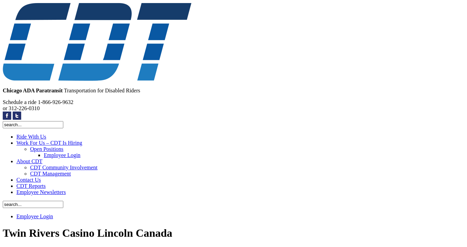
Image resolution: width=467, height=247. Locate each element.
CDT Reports (31, 186)
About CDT (29, 161)
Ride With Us (31, 137)
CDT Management (50, 174)
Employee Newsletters (41, 192)
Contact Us (28, 180)
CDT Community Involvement (64, 167)
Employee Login (62, 155)
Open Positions (46, 149)
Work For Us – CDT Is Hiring (49, 143)
